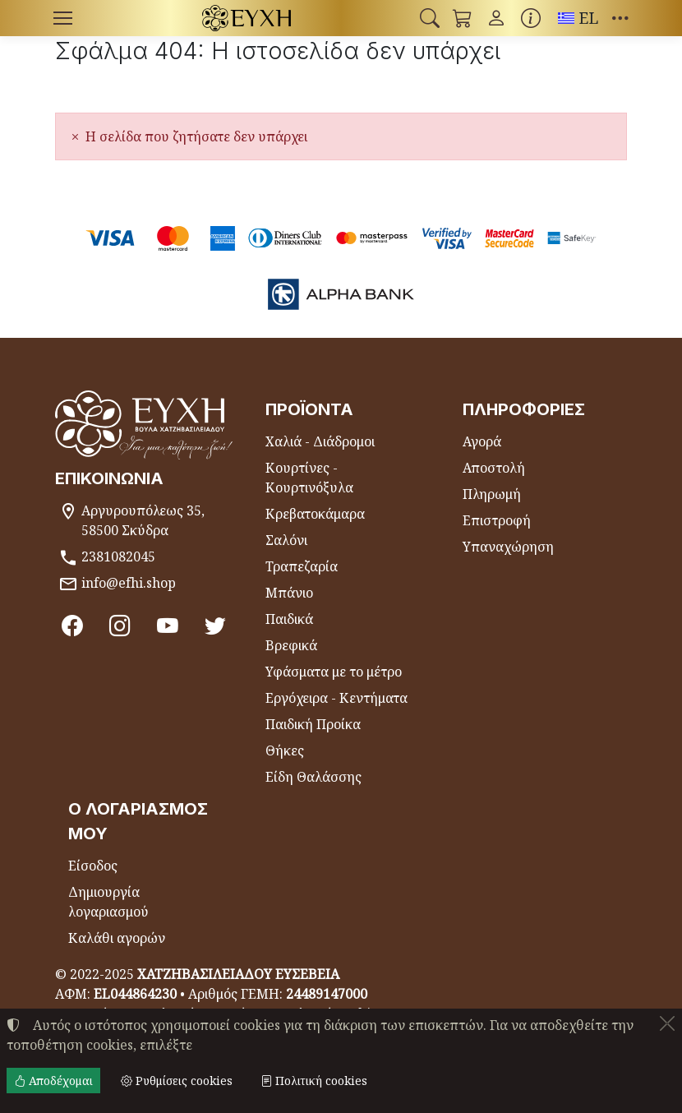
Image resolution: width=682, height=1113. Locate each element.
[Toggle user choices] (496, 18)
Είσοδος (93, 866)
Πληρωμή (492, 494)
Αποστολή (494, 468)
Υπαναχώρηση (508, 547)
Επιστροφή (497, 520)
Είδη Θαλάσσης (313, 777)
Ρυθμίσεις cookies (177, 1080)
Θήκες (284, 750)
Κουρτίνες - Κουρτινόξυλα (309, 477)
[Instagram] (120, 625)
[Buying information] (531, 18)
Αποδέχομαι (53, 1080)
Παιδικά (289, 619)
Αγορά (482, 441)
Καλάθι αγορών (116, 938)
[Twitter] (215, 625)
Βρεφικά (291, 645)
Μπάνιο (289, 593)
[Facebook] (72, 625)
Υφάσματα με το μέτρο (333, 672)
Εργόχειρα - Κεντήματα (336, 698)
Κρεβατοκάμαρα (315, 514)
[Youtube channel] (167, 625)
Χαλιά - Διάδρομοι (320, 441)
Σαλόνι (286, 540)
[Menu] (62, 18)
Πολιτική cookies (313, 1080)
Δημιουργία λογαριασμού (108, 902)
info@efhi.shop (128, 583)
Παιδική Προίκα (313, 724)
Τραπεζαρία (301, 566)
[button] (429, 18)
